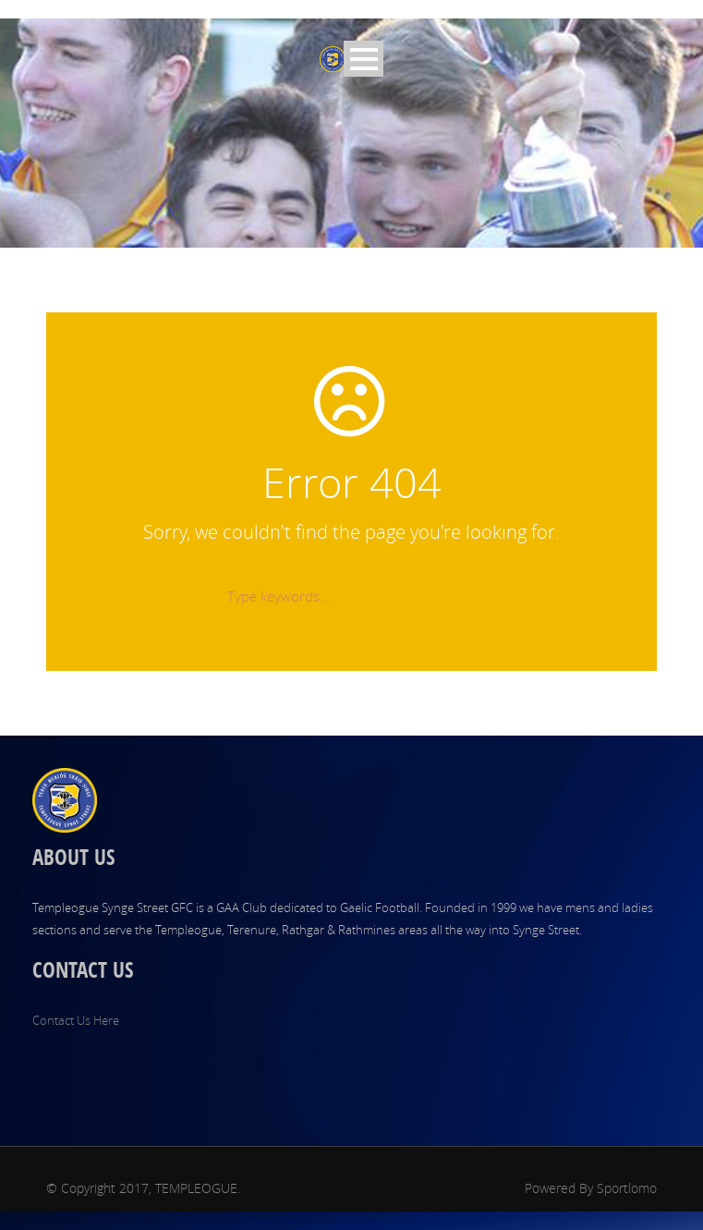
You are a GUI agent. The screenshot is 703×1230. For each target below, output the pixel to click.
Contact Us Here (75, 1020)
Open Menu (363, 59)
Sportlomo (627, 1188)
